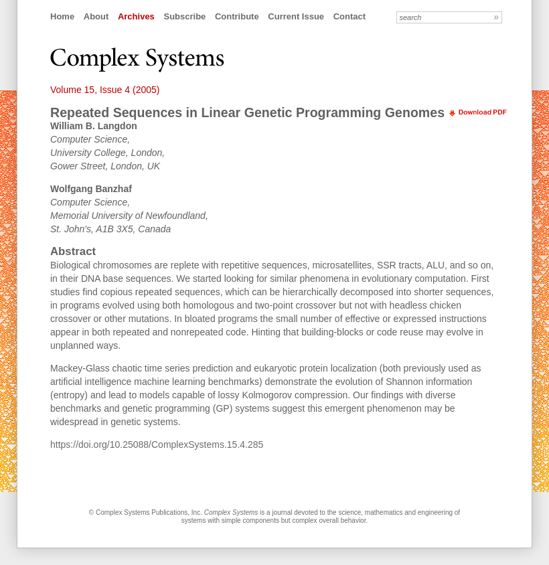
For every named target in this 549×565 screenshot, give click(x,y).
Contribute (237, 16)
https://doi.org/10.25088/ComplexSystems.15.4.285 (156, 444)
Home (62, 16)
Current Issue (296, 16)
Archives (136, 16)
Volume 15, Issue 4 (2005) (104, 89)
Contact (349, 16)
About (96, 16)
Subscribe (184, 16)
